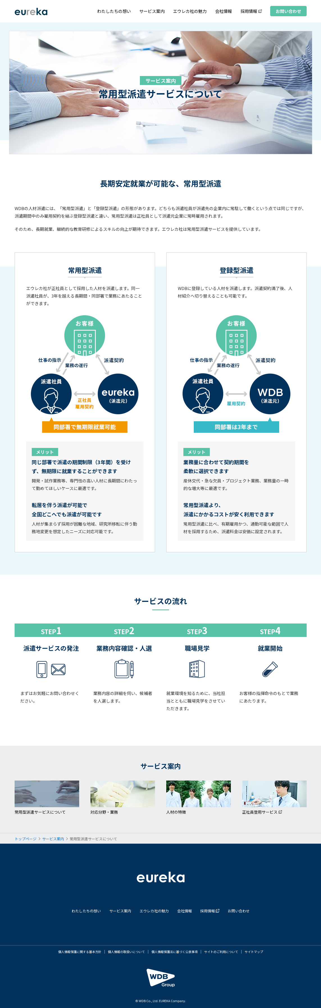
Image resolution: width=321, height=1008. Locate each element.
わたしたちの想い (114, 11)
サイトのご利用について (221, 951)
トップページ (26, 838)
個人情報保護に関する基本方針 (79, 951)
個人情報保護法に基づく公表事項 (174, 951)
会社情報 (223, 11)
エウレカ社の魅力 (190, 11)
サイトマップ (254, 951)
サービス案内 (152, 11)
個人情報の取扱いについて (126, 951)
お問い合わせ (288, 11)
